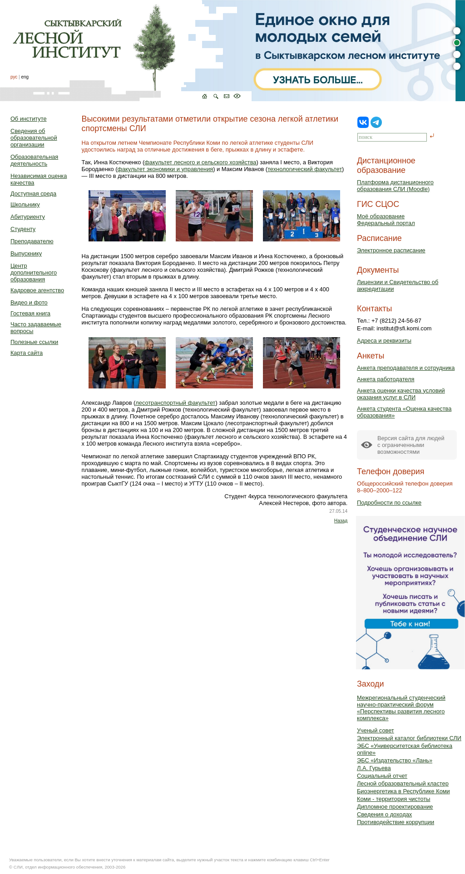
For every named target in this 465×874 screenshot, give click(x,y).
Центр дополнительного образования (33, 272)
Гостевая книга (30, 313)
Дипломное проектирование (395, 806)
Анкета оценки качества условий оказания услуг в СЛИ (401, 394)
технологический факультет (304, 169)
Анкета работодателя (386, 379)
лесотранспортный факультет (175, 402)
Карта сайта (26, 352)
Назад (340, 520)
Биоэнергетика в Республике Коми (403, 791)
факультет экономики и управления (165, 169)
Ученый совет (375, 730)
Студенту (22, 229)
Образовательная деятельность (34, 160)
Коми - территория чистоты (393, 798)
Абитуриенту (27, 216)
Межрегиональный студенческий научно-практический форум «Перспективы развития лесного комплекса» (401, 708)
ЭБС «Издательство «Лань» (394, 760)
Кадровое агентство (37, 290)
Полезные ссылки (34, 342)
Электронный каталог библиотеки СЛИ (409, 738)
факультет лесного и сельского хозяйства (200, 162)
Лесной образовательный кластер (403, 783)
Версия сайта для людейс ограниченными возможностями (411, 445)
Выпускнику (26, 253)
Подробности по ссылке (389, 502)
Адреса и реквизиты (384, 340)
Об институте (28, 118)
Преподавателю (32, 241)
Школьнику (25, 204)
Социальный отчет (382, 775)
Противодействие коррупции (395, 822)
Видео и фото (29, 302)
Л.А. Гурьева (374, 768)
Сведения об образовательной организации (33, 138)
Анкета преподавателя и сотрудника (406, 367)
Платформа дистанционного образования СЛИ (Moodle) (395, 185)
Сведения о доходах (384, 814)
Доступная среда (33, 193)
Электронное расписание (391, 250)
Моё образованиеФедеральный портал (386, 219)
